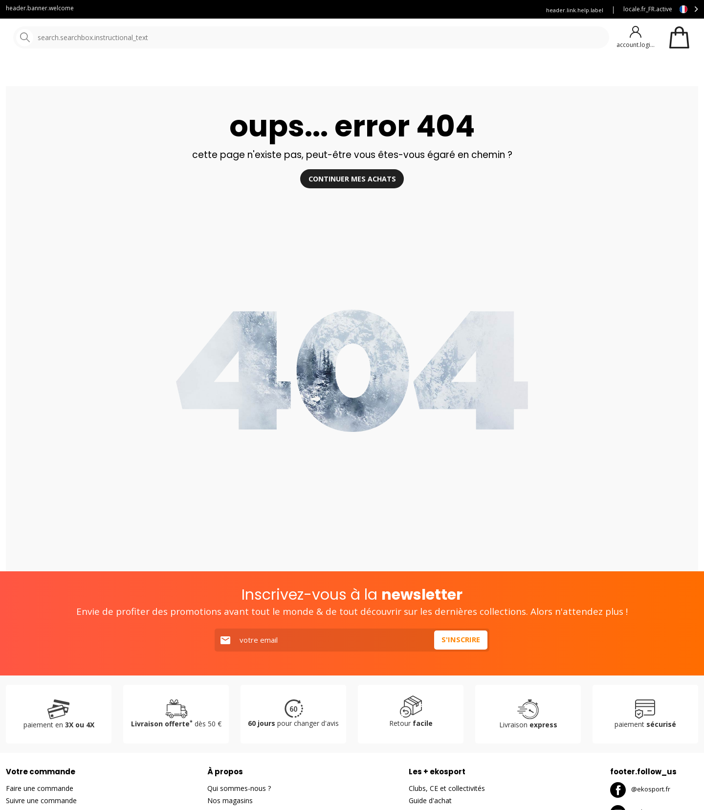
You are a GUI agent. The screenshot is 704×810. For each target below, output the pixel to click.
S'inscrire (460, 666)
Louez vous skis (430, 10)
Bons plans (430, 73)
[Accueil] (57, 38)
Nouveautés (364, 73)
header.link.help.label (574, 10)
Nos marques (303, 73)
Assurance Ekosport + (497, 10)
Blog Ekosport (373, 10)
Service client (319, 10)
